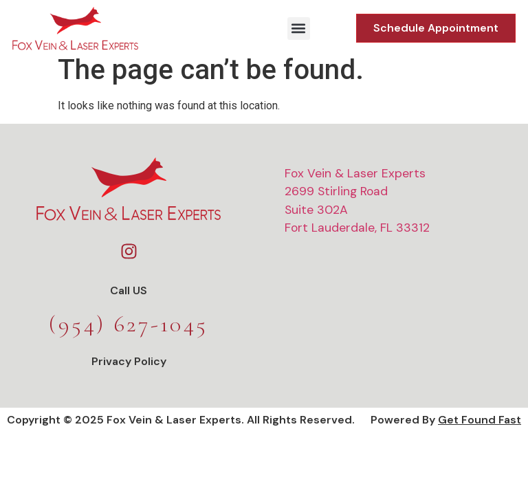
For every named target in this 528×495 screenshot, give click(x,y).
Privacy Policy (128, 370)
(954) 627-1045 (128, 333)
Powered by (446, 428)
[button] (298, 28)
